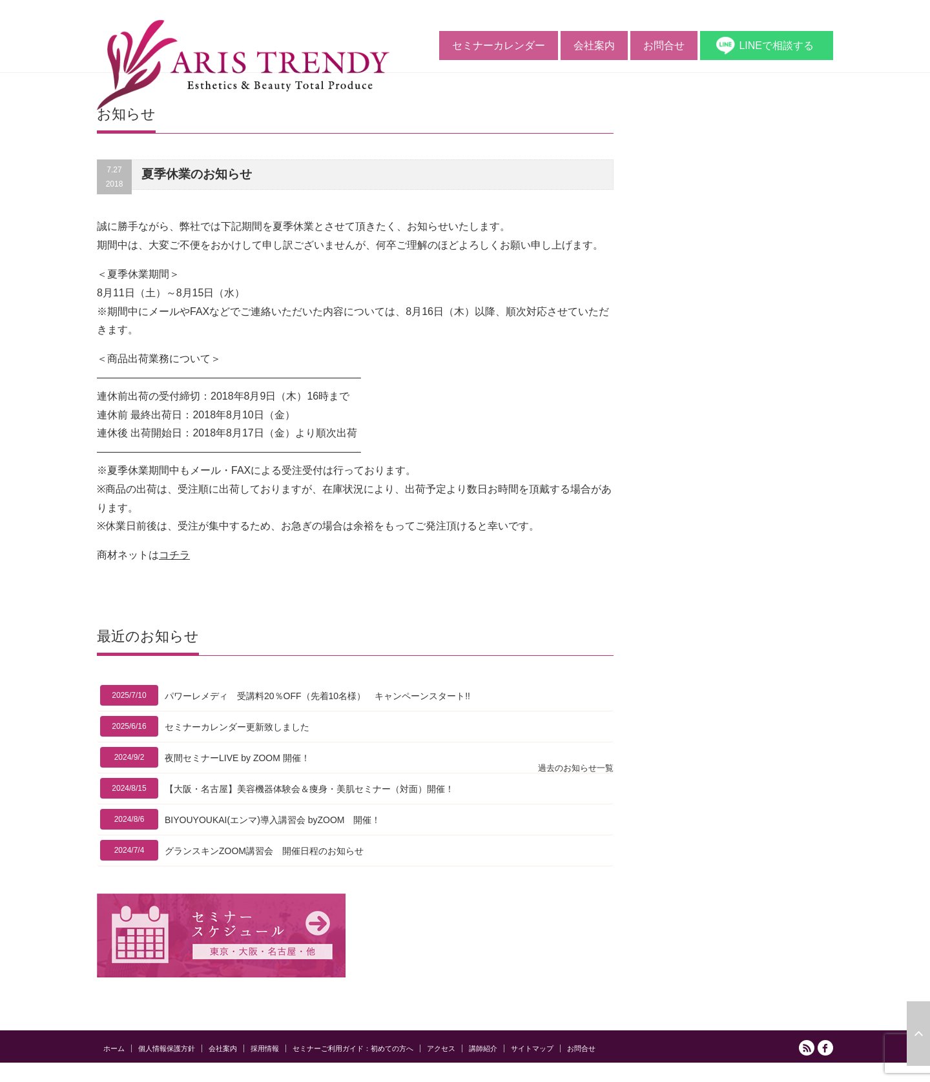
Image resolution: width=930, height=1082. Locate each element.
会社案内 (594, 45)
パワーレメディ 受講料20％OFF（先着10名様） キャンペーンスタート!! (317, 696)
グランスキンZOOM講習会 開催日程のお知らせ (264, 851)
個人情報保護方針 (166, 1048)
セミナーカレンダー (498, 45)
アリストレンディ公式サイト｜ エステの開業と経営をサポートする (716, 1074)
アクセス (441, 1048)
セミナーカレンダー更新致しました (237, 727)
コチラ (174, 554)
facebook (825, 1048)
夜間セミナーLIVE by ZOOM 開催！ (237, 758)
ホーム (114, 1048)
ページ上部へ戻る (918, 1033)
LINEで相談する (776, 45)
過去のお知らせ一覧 (576, 768)
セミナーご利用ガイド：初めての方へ (353, 1048)
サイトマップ (532, 1048)
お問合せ (664, 45)
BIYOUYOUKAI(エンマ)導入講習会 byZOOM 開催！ (272, 820)
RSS (806, 1048)
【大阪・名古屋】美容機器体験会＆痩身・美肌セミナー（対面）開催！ (309, 789)
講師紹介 (483, 1048)
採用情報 (265, 1048)
